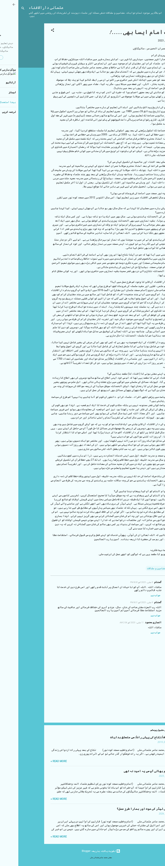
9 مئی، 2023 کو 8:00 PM (123, 582)
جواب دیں (137, 595)
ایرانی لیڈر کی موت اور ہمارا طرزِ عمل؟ (127, 809)
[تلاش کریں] (4, 9)
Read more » (40, 761)
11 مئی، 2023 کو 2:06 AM (113, 622)
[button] (34, 30)
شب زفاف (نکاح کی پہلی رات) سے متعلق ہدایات (124, 737)
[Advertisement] (13, 71)
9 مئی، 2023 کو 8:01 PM (123, 602)
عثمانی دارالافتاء (27, 7)
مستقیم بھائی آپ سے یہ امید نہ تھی (130, 771)
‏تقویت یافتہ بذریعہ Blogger (82, 850)
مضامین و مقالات (138, 568)
